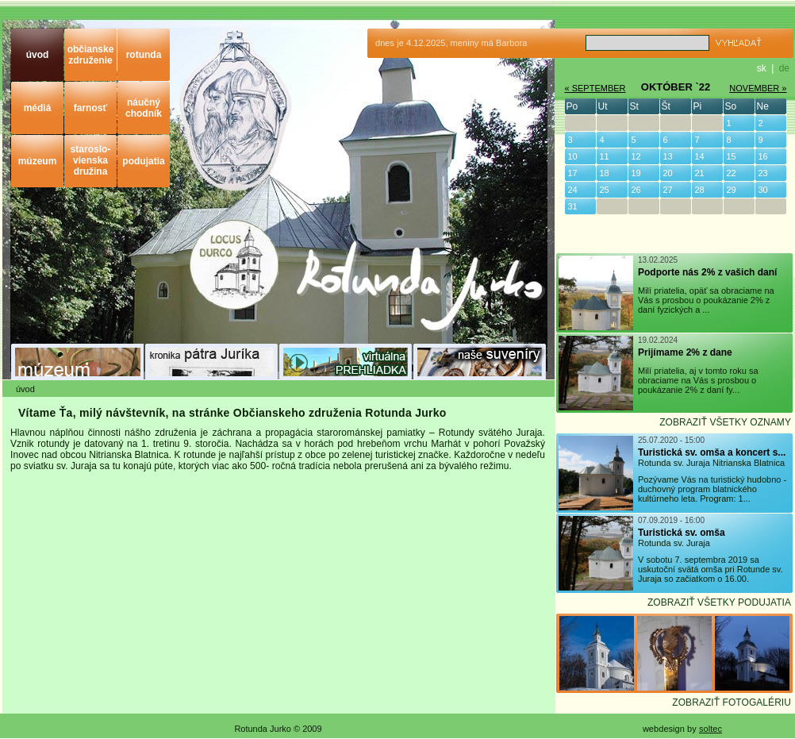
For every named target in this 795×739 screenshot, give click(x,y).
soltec (710, 728)
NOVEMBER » (757, 88)
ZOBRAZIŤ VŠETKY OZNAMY (725, 422)
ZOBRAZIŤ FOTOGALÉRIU (731, 702)
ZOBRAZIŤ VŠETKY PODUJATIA (719, 602)
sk (761, 68)
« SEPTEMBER (595, 88)
